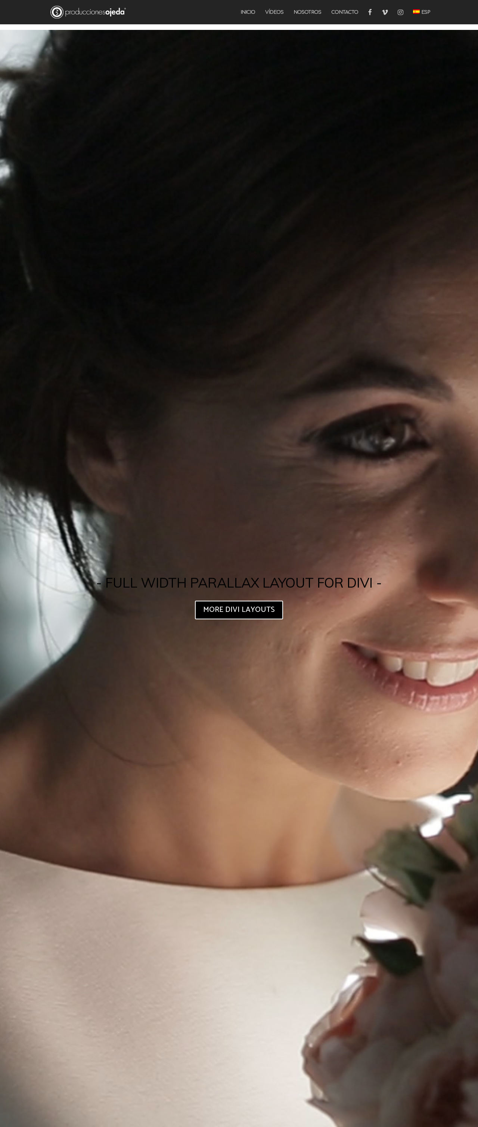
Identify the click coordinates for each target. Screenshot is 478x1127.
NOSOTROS (307, 12)
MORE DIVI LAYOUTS (239, 610)
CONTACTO (344, 12)
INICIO (247, 12)
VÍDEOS (274, 12)
